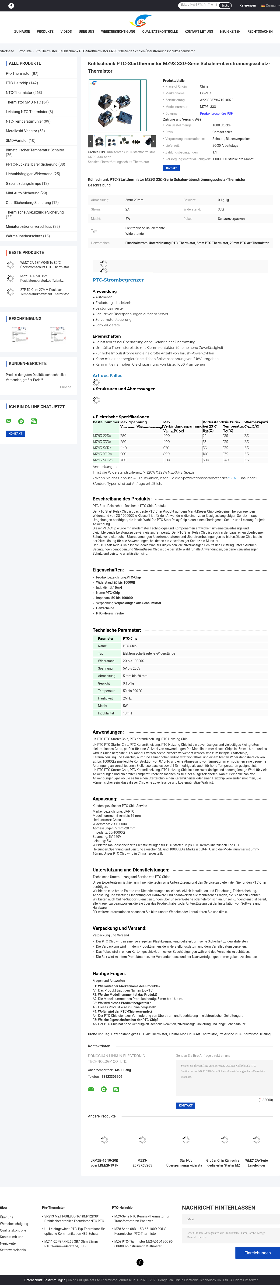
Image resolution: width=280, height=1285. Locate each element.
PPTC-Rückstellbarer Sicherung (31, 164)
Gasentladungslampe (23, 183)
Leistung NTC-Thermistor (27, 112)
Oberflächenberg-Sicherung (28, 202)
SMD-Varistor (17, 140)
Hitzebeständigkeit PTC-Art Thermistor (139, 1034)
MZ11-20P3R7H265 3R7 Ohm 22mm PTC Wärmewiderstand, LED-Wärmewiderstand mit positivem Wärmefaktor (71, 1244)
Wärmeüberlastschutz (24, 236)
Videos (66, 31)
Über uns (86, 31)
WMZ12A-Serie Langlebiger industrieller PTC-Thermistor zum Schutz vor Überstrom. (257, 1163)
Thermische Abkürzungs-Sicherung (35, 212)
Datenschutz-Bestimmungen (44, 1280)
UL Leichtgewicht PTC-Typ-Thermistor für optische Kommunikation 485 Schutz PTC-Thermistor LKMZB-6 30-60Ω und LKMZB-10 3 (74, 1232)
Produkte (45, 31)
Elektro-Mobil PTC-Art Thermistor (193, 1034)
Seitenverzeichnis (13, 1250)
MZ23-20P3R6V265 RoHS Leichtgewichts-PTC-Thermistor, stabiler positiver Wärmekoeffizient (142, 1163)
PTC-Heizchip (17, 83)
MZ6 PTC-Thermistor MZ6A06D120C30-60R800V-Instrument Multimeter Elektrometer (143, 1244)
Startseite (7, 51)
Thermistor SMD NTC (23, 102)
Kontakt (171, 168)
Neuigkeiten (230, 31)
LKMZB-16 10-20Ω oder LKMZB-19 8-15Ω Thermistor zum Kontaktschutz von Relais (104, 1163)
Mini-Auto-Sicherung (22, 193)
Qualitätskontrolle (160, 31)
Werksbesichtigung (118, 31)
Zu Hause (22, 31)
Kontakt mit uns (199, 31)
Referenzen (248, 5)
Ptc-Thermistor (46, 51)
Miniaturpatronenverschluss (29, 226)
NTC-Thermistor (19, 92)
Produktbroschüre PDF (216, 113)
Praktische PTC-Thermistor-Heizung (244, 1034)
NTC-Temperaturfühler (24, 121)
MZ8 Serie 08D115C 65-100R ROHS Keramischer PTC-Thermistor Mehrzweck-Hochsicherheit (140, 1232)
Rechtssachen (260, 31)
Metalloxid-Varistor (21, 131)
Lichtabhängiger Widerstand (29, 174)
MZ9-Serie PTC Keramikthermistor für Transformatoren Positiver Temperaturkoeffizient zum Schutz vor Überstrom (142, 1219)
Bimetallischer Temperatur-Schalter (35, 150)
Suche (225, 5)
